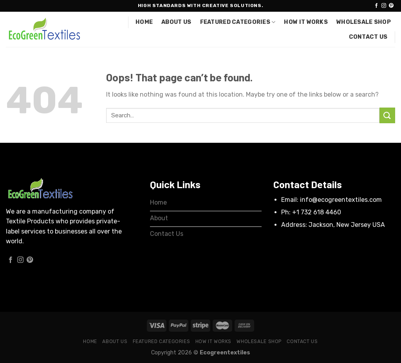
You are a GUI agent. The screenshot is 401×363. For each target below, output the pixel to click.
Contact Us (368, 37)
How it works (305, 22)
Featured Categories (238, 22)
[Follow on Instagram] (383, 6)
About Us (176, 22)
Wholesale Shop (363, 22)
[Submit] (387, 115)
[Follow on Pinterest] (391, 6)
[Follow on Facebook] (376, 6)
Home (144, 22)
